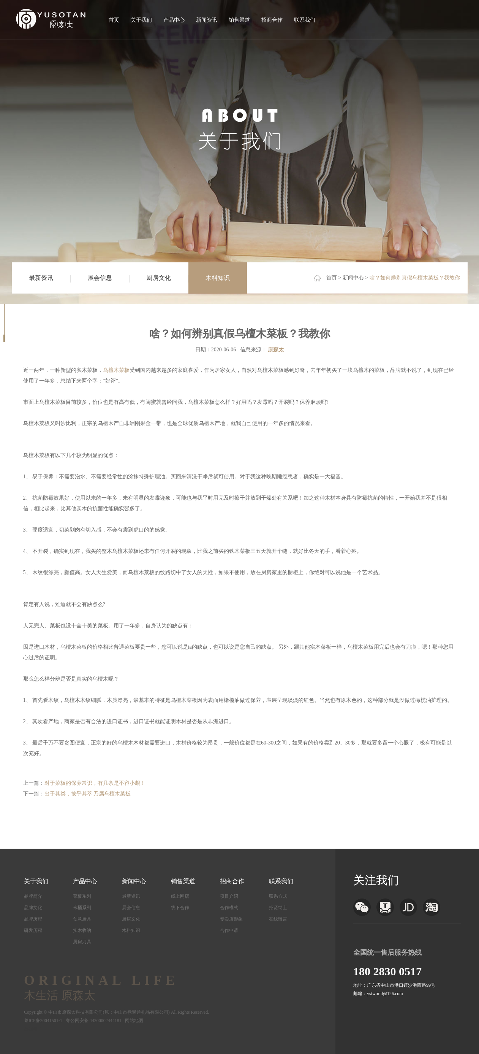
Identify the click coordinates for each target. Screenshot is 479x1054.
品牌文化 (33, 907)
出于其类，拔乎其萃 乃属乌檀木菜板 (87, 794)
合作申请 (229, 930)
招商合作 (272, 20)
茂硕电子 (33, 1029)
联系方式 (278, 896)
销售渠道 (239, 20)
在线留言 (278, 919)
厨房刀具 (82, 941)
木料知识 (218, 278)
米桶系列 (82, 907)
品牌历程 (33, 919)
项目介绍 (229, 896)
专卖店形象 (231, 919)
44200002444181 (106, 1020)
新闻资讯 (206, 20)
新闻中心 (353, 278)
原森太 (276, 349)
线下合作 (180, 907)
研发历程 (33, 930)
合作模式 (229, 907)
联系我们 (304, 20)
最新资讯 (41, 278)
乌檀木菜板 (116, 370)
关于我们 (141, 20)
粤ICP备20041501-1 (43, 1020)
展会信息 (100, 278)
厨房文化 (159, 278)
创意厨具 (82, 919)
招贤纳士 (278, 907)
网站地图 (134, 1020)
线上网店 (180, 896)
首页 (114, 20)
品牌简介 (33, 896)
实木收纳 (82, 930)
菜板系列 (82, 896)
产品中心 (174, 20)
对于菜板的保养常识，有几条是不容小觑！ (94, 783)
